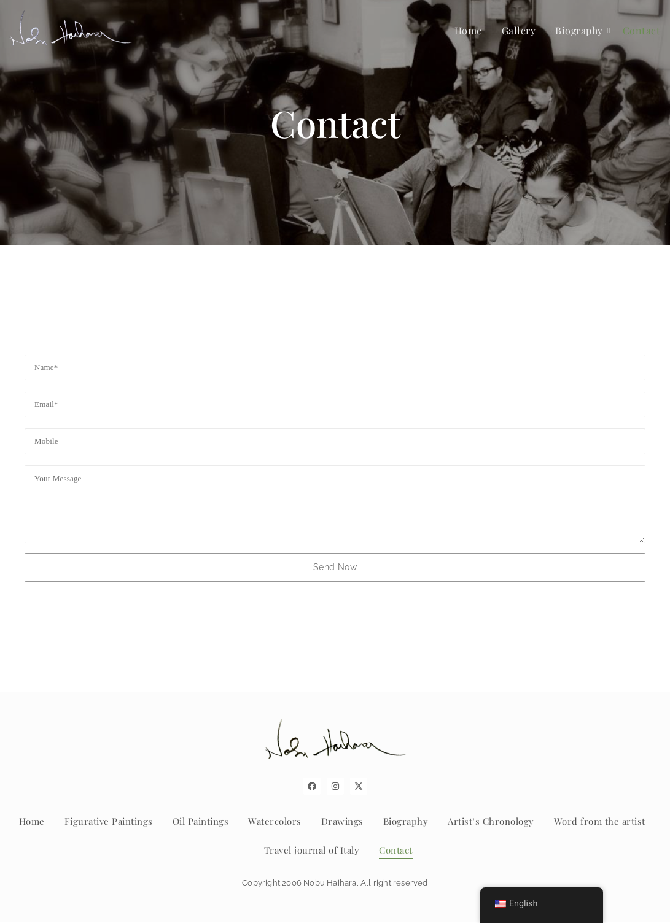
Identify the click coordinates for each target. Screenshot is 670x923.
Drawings (342, 821)
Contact (642, 30)
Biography (581, 30)
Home (468, 30)
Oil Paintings (201, 821)
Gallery (521, 30)
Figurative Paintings (108, 821)
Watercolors (275, 821)
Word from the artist (599, 821)
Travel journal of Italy (312, 850)
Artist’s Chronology (491, 821)
